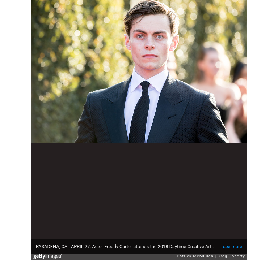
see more (232, 246)
